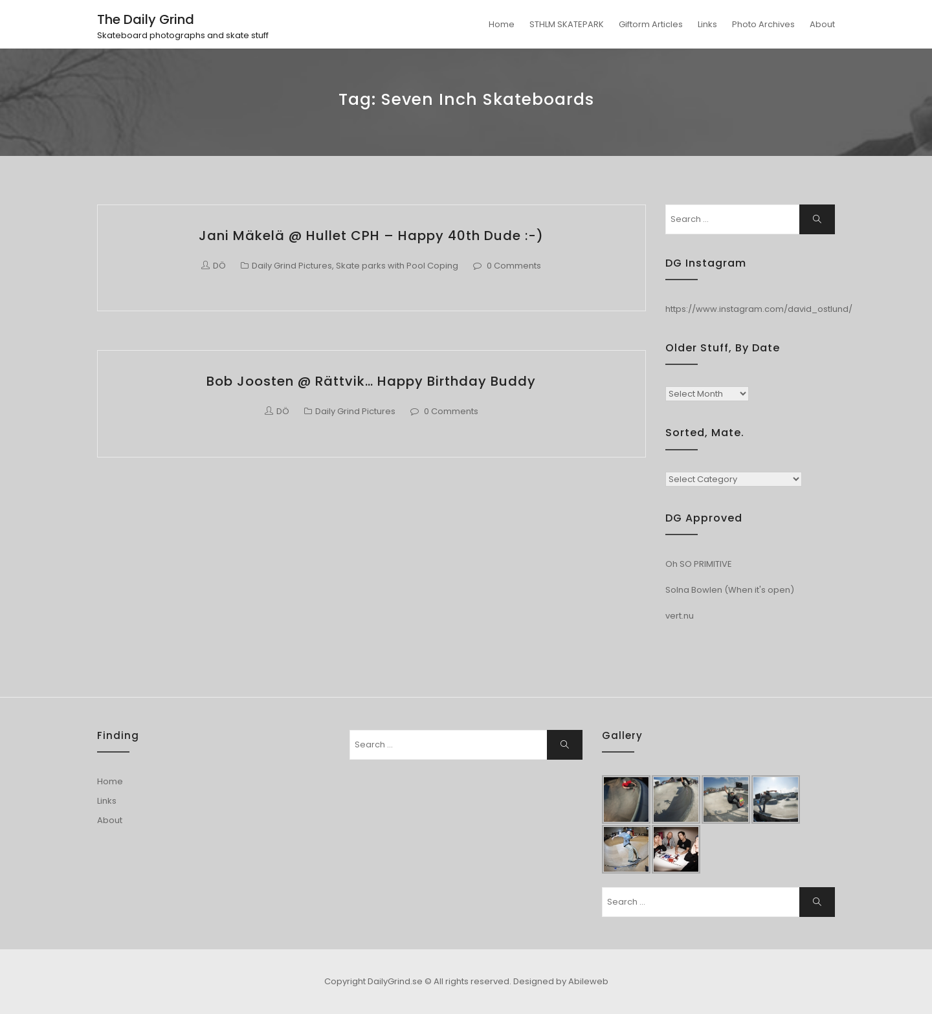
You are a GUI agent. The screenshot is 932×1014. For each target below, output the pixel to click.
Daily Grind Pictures (292, 265)
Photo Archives (763, 24)
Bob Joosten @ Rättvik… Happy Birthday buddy (371, 381)
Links (707, 24)
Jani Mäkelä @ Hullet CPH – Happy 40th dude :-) (371, 235)
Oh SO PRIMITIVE (698, 564)
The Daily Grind (145, 19)
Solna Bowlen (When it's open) (729, 590)
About (822, 24)
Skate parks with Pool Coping (397, 265)
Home (502, 24)
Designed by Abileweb (560, 981)
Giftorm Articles (651, 24)
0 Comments (514, 265)
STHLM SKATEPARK (566, 24)
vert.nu (679, 616)
